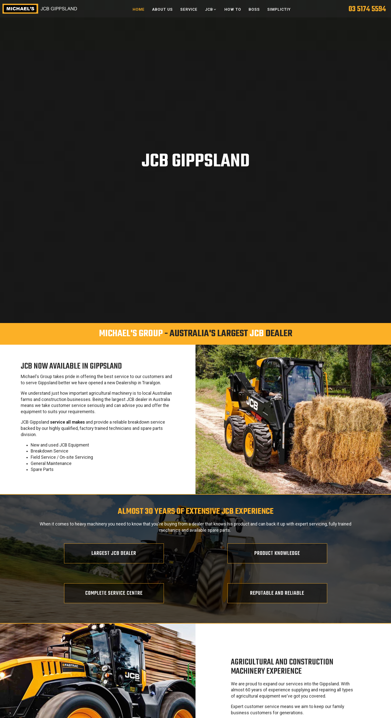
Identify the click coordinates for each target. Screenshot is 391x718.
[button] (210, 9)
